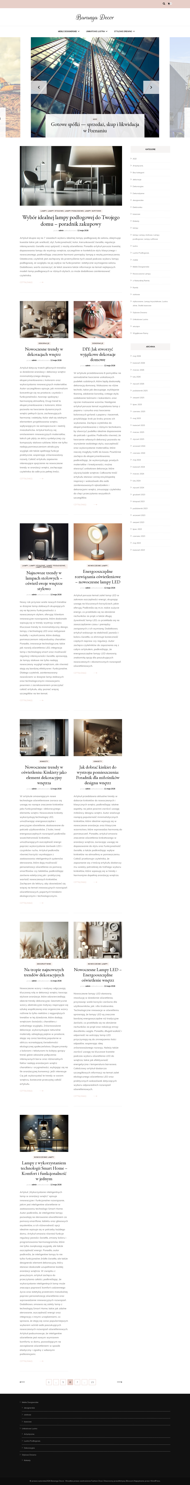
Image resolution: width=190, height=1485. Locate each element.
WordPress (155, 1481)
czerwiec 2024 (139, 453)
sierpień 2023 (138, 522)
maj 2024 (137, 460)
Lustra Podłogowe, (141, 253)
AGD (95, 119)
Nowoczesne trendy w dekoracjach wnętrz (44, 351)
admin (61, 230)
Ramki (135, 287)
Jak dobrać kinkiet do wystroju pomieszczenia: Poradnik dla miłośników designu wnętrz (98, 775)
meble (135, 260)
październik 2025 (140, 390)
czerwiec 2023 (139, 536)
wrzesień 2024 (139, 446)
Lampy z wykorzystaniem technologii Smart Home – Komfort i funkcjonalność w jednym (44, 1170)
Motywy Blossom (126, 1481)
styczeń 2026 (138, 384)
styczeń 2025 (138, 439)
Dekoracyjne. (138, 186)
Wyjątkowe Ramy (140, 333)
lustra (135, 246)
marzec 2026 (138, 370)
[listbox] (95, 87)
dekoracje (44, 343)
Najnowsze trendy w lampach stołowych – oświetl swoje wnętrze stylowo (44, 580)
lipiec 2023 (137, 529)
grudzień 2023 (139, 494)
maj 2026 (137, 356)
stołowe (136, 294)
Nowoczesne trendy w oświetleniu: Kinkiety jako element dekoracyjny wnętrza (44, 775)
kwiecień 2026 (139, 363)
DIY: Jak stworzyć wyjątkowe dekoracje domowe (98, 354)
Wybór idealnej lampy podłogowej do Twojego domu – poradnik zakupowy (71, 220)
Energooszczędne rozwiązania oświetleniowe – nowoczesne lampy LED (98, 576)
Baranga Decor (95, 17)
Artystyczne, (138, 166)
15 (93, 1382)
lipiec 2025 (137, 404)
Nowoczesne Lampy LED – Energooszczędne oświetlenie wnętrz (98, 975)
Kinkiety (44, 761)
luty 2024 (137, 481)
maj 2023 (137, 543)
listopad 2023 (139, 501)
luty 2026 (137, 377)
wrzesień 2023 (139, 515)
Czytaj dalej (26, 282)
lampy (135, 228)
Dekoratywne (44, 964)
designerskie (138, 200)
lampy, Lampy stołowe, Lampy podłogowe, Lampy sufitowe (71, 211)
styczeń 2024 (138, 487)
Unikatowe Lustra (95, 31)
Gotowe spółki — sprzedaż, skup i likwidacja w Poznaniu (95, 127)
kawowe (136, 214)
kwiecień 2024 (139, 467)
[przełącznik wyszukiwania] (164, 4)
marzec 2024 (138, 474)
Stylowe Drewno (123, 31)
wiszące (136, 326)
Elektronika (137, 207)
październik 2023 (140, 508)
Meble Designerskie (67, 31)
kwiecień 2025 (139, 425)
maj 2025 (137, 418)
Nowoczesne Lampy (98, 566)
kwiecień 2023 (139, 550)
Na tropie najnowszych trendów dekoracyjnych (44, 972)
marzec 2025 (138, 432)
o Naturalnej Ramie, (141, 280)
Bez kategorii (138, 172)
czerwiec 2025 (139, 411)
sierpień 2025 (138, 397)
